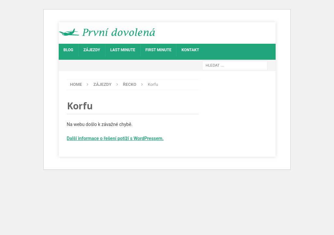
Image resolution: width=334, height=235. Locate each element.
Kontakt (190, 50)
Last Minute (122, 50)
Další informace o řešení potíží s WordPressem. (115, 138)
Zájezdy (92, 50)
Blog (68, 50)
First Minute (158, 50)
